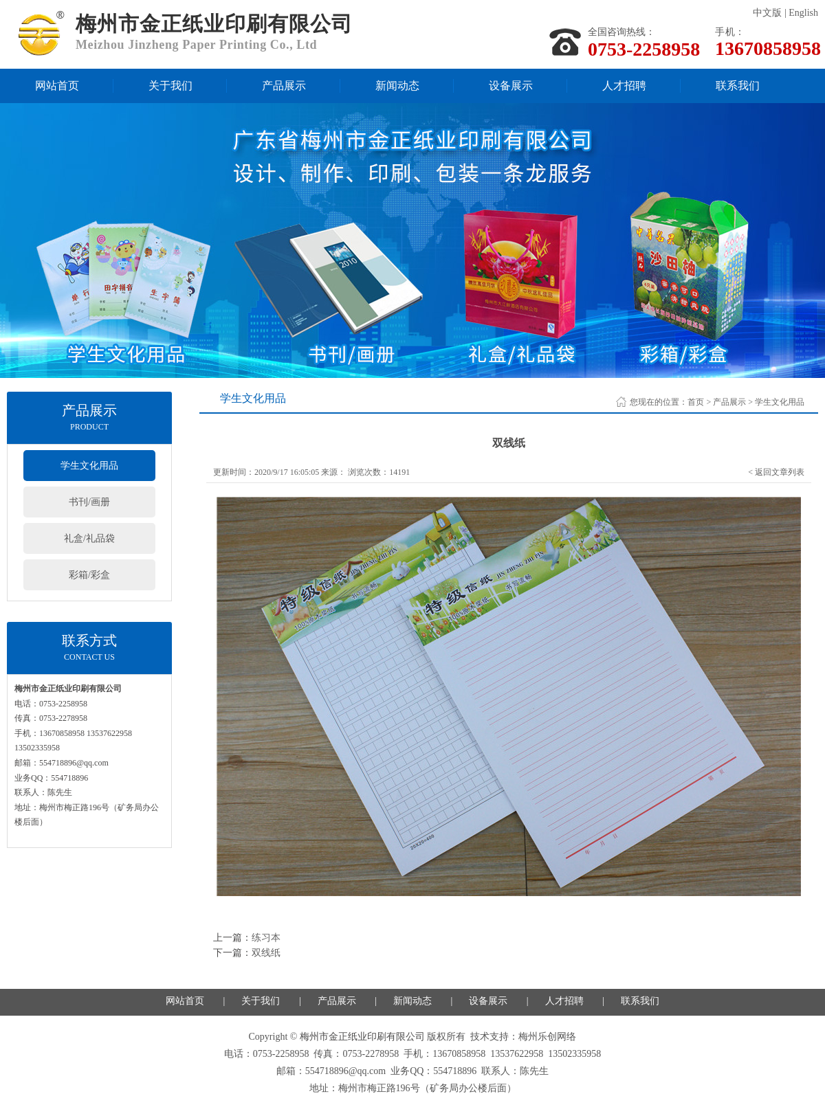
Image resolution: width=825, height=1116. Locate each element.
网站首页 (57, 85)
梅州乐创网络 (547, 1036)
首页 (696, 402)
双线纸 (266, 953)
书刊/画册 (89, 502)
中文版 (767, 13)
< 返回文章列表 (776, 472)
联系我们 (738, 85)
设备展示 (511, 85)
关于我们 (170, 85)
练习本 (266, 938)
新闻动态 (397, 85)
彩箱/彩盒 (89, 575)
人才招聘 (624, 85)
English (803, 13)
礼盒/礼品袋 (89, 538)
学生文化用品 (89, 465)
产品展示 (284, 85)
